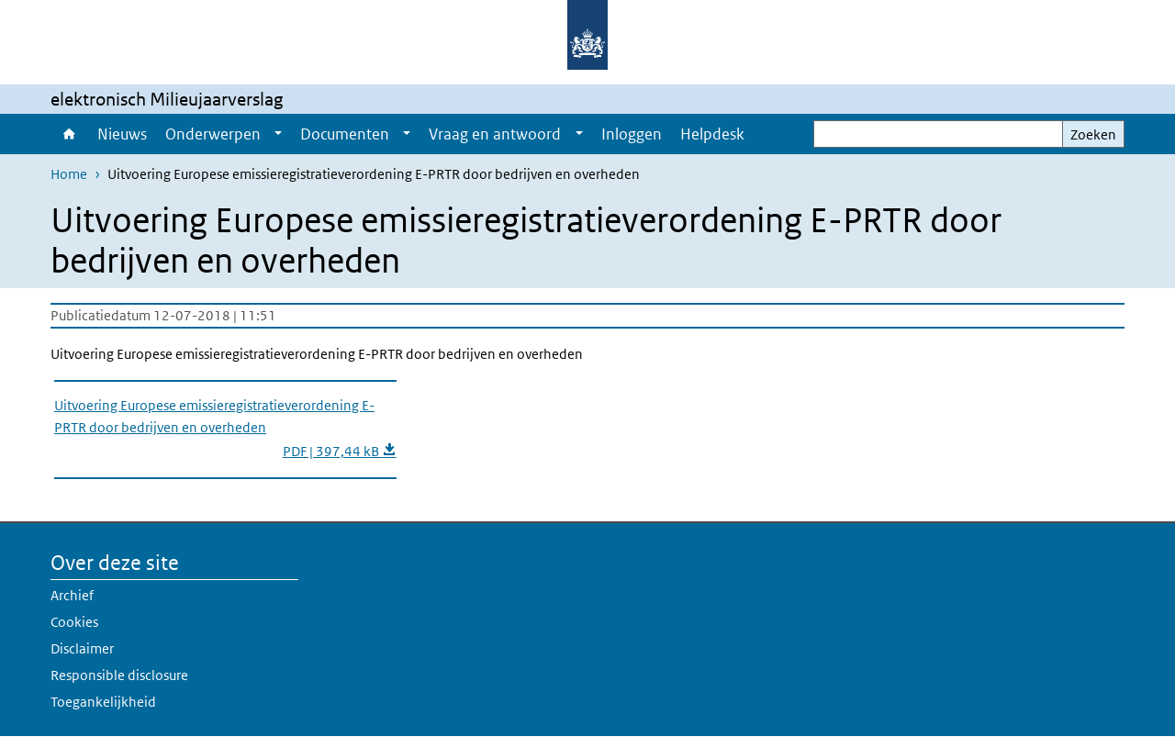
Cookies (74, 622)
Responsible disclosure (119, 675)
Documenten (344, 134)
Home (69, 134)
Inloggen (631, 134)
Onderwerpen (213, 134)
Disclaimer (82, 648)
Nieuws (122, 134)
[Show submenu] (278, 134)
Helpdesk (712, 134)
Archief (72, 595)
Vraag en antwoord (495, 134)
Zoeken (1093, 134)
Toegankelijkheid (103, 701)
